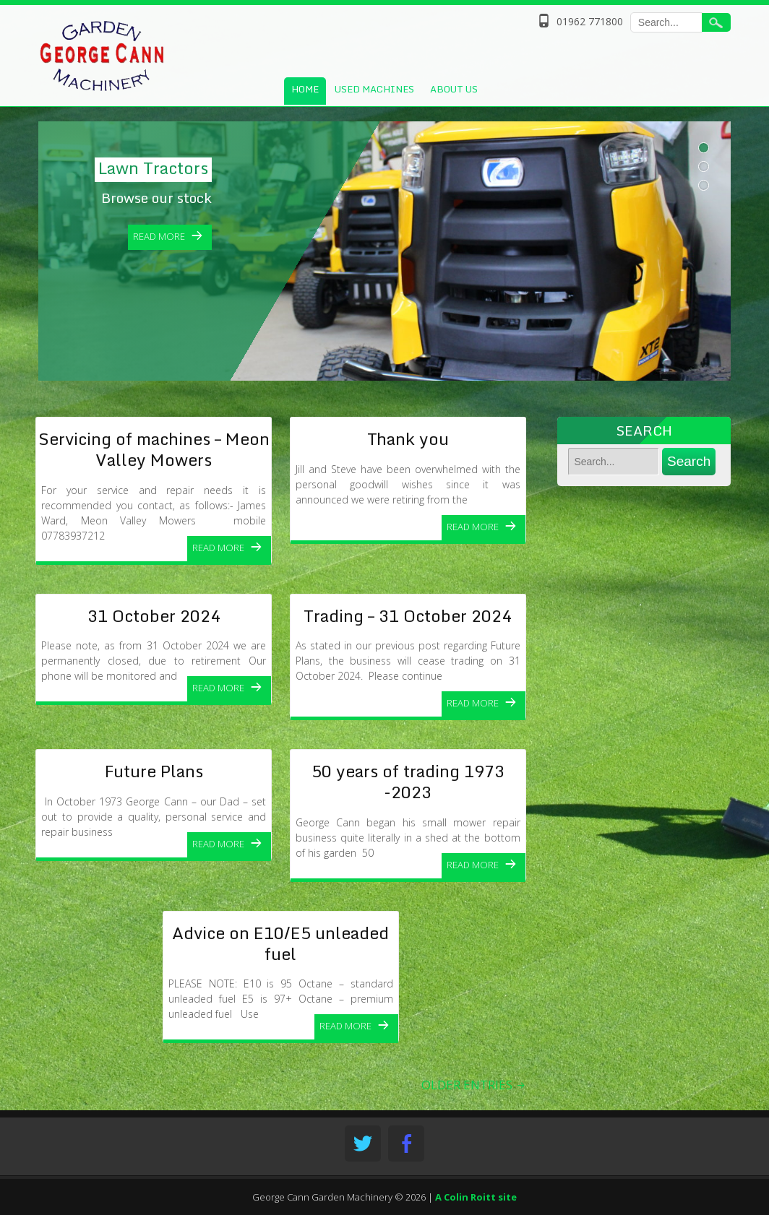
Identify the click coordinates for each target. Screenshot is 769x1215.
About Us (454, 89)
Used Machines (374, 89)
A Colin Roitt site (476, 1196)
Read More (218, 547)
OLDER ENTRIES (474, 1084)
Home (305, 89)
